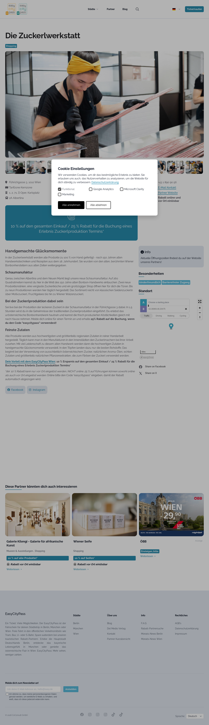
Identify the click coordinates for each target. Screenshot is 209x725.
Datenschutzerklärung (105, 182)
